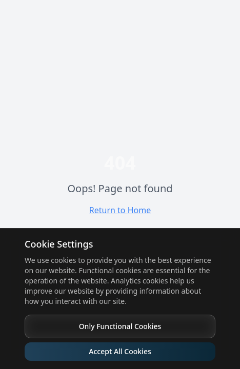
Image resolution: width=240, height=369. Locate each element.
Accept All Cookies (120, 351)
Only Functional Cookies (120, 326)
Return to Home (120, 210)
